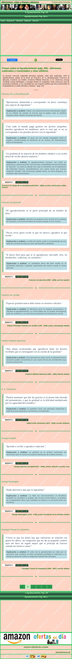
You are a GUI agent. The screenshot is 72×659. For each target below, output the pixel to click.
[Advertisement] (36, 39)
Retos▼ (28, 21)
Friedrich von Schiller (10, 295)
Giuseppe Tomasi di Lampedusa (15, 529)
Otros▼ (36, 21)
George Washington (10, 482)
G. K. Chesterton (8, 389)
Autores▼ (10, 21)
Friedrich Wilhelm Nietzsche (13, 341)
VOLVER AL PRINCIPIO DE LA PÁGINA (36, 647)
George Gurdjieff (8, 438)
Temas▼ (19, 21)
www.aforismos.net (63, 652)
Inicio (3, 21)
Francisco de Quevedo (11, 202)
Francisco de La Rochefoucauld (15, 94)
